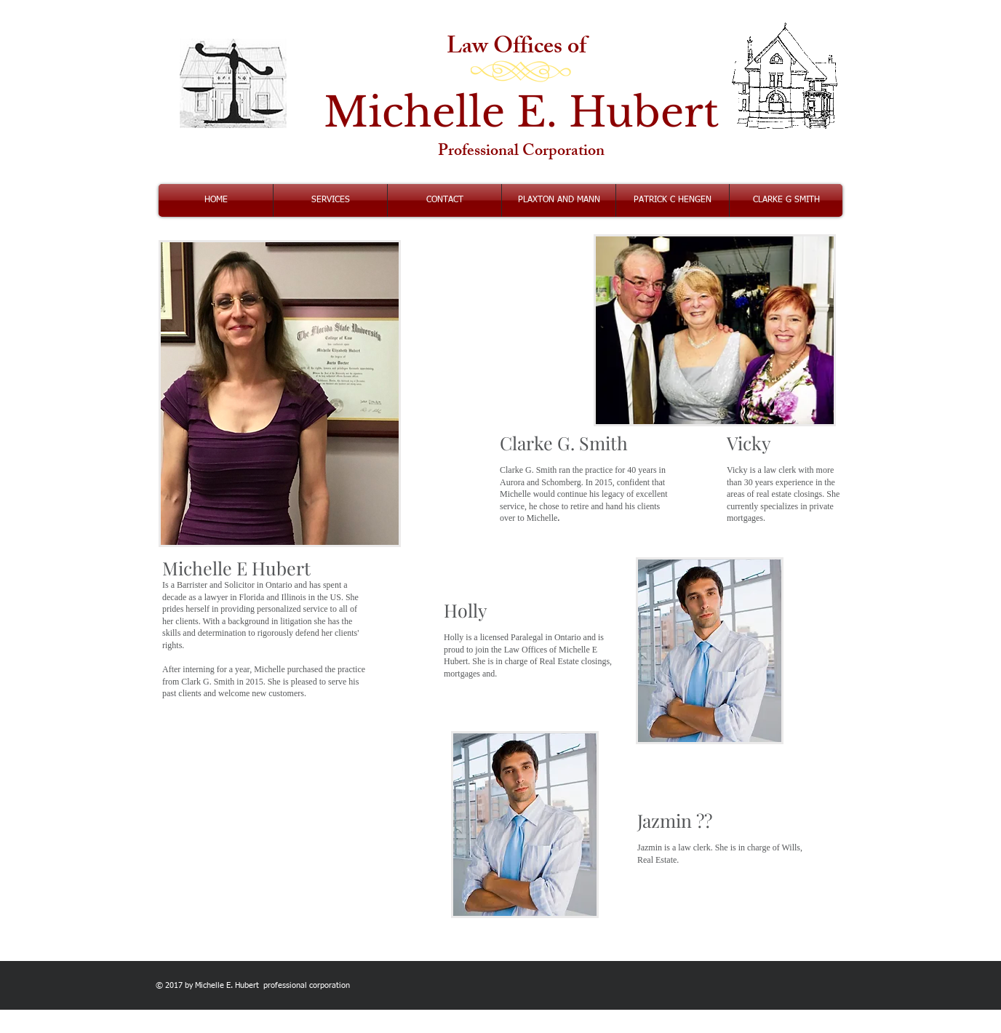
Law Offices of (521, 48)
